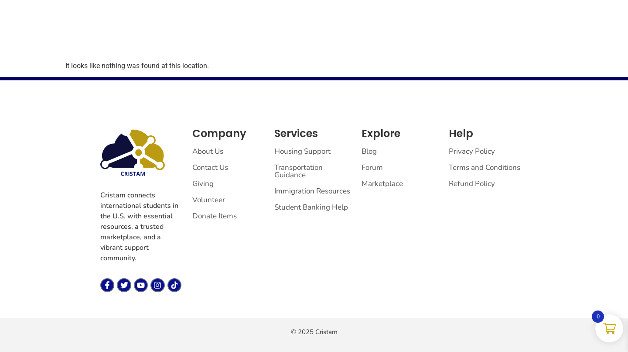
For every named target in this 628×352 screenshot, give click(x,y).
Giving (334, 34)
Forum (223, 34)
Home (136, 34)
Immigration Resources (312, 191)
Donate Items (214, 216)
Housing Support (302, 151)
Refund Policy (472, 184)
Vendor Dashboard (278, 34)
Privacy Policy (472, 151)
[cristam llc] (61, 33)
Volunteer (208, 200)
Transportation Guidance (298, 171)
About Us (207, 151)
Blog (369, 151)
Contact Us (210, 167)
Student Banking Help (311, 207)
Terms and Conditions (484, 167)
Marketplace (179, 34)
